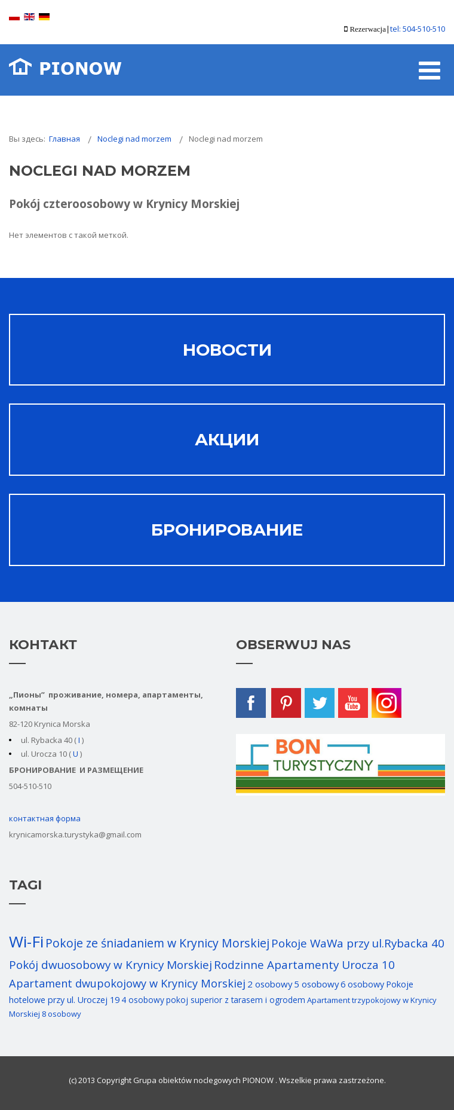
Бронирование (227, 529)
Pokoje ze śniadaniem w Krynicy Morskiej (157, 943)
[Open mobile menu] (429, 70)
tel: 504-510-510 (417, 28)
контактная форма (45, 818)
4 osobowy (142, 999)
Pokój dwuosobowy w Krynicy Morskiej (110, 965)
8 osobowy (61, 1013)
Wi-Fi (26, 941)
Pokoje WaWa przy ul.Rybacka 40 (357, 943)
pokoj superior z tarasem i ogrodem (235, 999)
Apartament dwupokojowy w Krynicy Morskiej (127, 983)
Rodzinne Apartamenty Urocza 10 (304, 965)
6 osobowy (362, 984)
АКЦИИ (227, 439)
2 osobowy (269, 984)
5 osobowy (316, 984)
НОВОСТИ (227, 350)
